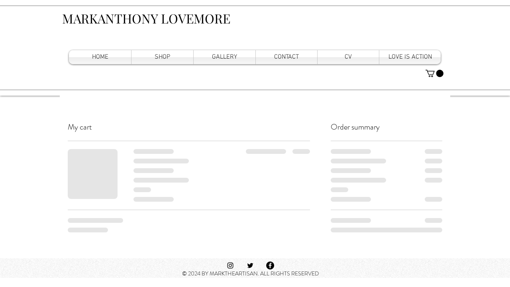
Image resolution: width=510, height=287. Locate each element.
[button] (434, 73)
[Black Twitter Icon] (250, 265)
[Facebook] (270, 265)
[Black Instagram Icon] (230, 265)
